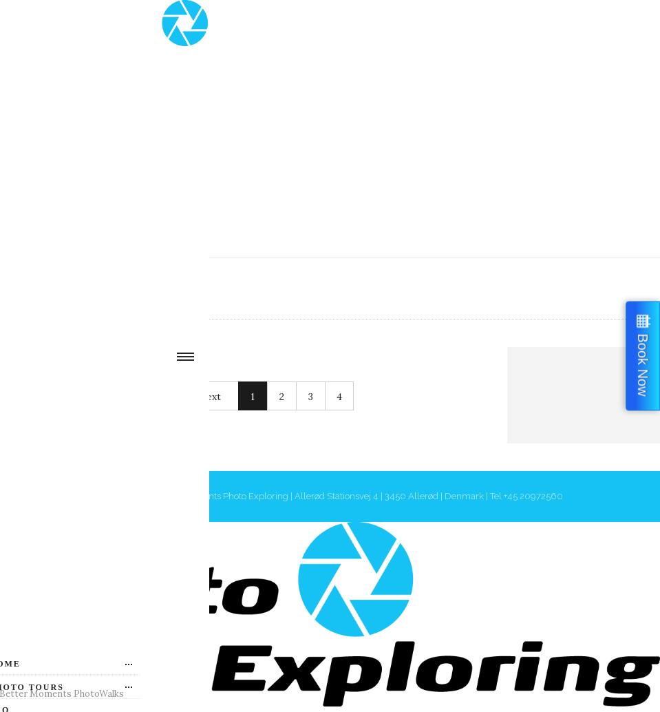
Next (210, 396)
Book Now (642, 364)
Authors (129, 288)
